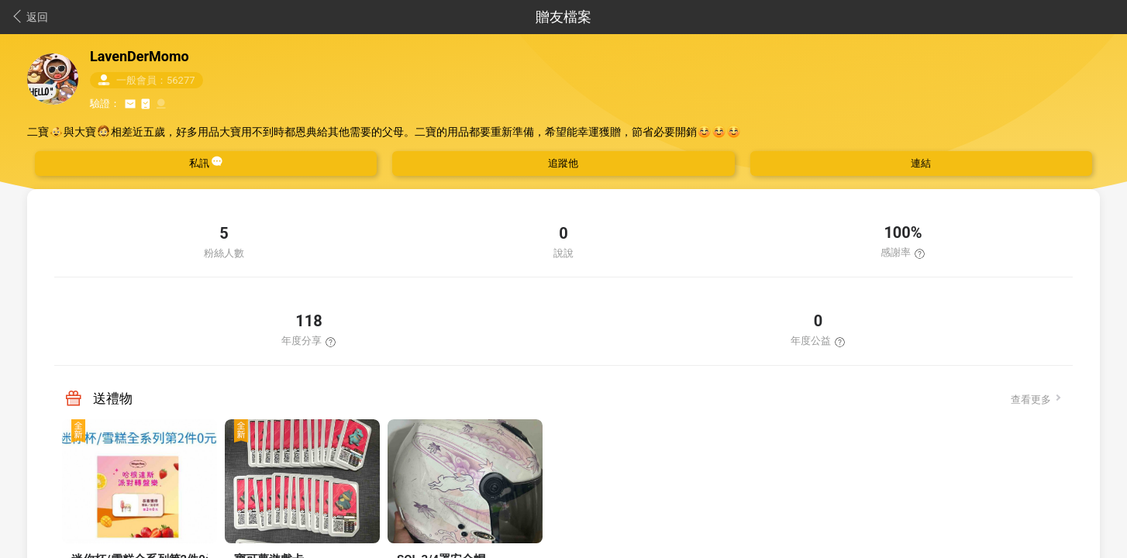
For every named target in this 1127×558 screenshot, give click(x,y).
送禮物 (113, 398)
